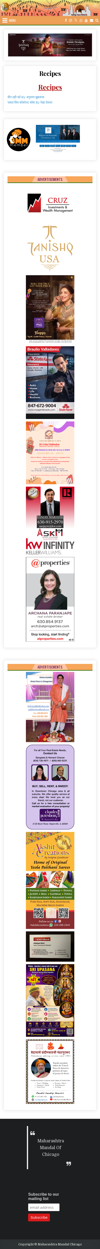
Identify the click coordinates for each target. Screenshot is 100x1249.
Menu (12, 20)
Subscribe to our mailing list (43, 1196)
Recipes (50, 73)
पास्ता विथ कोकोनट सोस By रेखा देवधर (30, 102)
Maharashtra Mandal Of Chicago (51, 1147)
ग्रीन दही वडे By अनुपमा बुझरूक (26, 97)
